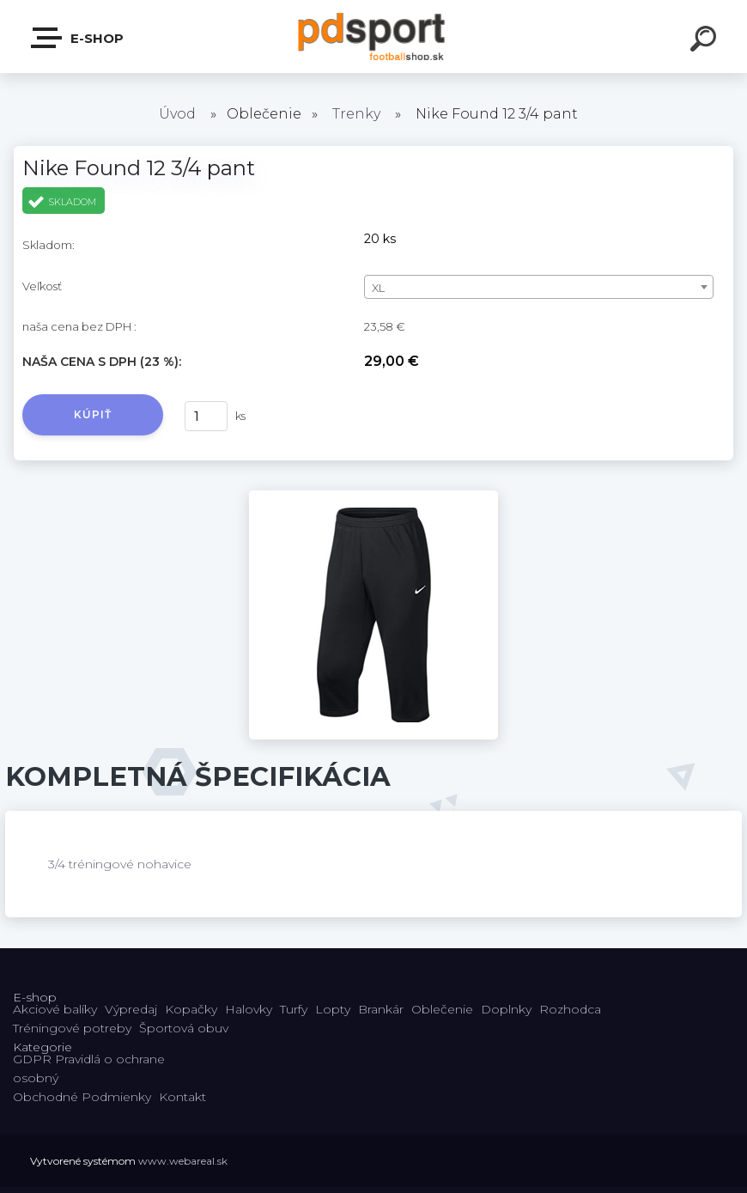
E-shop (78, 37)
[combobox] (539, 287)
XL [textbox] (378, 288)
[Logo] (374, 36)
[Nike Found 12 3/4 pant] (373, 496)
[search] (705, 41)
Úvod (177, 114)
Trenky (356, 114)
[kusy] (206, 416)
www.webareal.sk (183, 1160)
